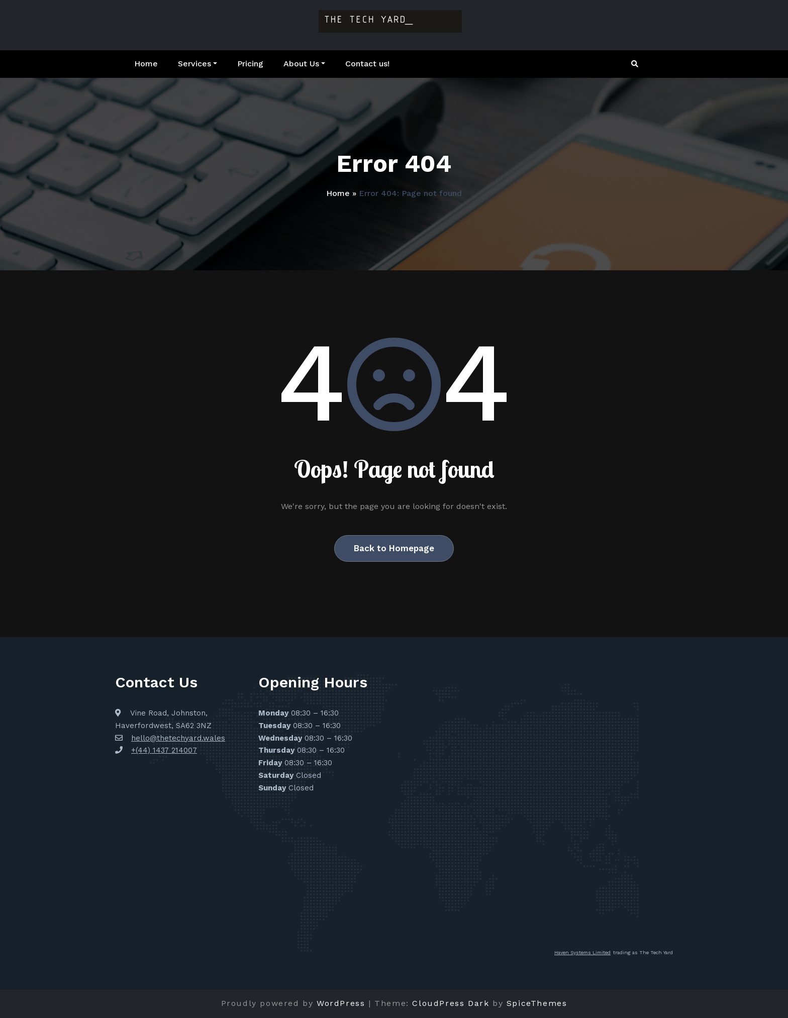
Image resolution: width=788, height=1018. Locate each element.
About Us (304, 63)
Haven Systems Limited (582, 952)
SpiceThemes (537, 1003)
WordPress (341, 1003)
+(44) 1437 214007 (164, 750)
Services (197, 63)
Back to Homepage (394, 548)
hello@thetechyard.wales (178, 738)
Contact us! (367, 63)
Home (146, 63)
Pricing (250, 63)
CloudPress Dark (450, 1003)
